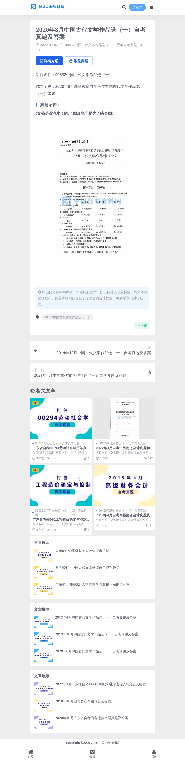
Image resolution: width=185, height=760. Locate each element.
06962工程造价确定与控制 (50, 512)
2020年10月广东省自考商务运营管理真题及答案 (91, 717)
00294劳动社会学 (46, 443)
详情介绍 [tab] (49, 60)
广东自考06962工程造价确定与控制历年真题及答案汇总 (59, 521)
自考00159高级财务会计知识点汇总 (82, 550)
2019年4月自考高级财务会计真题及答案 (123, 517)
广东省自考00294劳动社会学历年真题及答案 (59, 450)
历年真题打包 (71, 443)
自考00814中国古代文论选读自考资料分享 (87, 567)
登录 (137, 7)
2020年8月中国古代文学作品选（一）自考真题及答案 (95, 651)
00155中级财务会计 (111, 443)
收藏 (141, 326)
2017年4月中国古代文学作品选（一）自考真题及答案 (95, 617)
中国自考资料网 (109, 743)
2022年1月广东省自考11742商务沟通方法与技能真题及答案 (100, 684)
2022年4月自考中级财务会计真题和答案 (123, 450)
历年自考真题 (126, 44)
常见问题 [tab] (78, 60)
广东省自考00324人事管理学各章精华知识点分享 (92, 584)
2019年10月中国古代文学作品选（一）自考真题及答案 (96, 634)
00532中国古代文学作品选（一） (90, 44)
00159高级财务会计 (111, 510)
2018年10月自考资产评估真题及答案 (83, 701)
